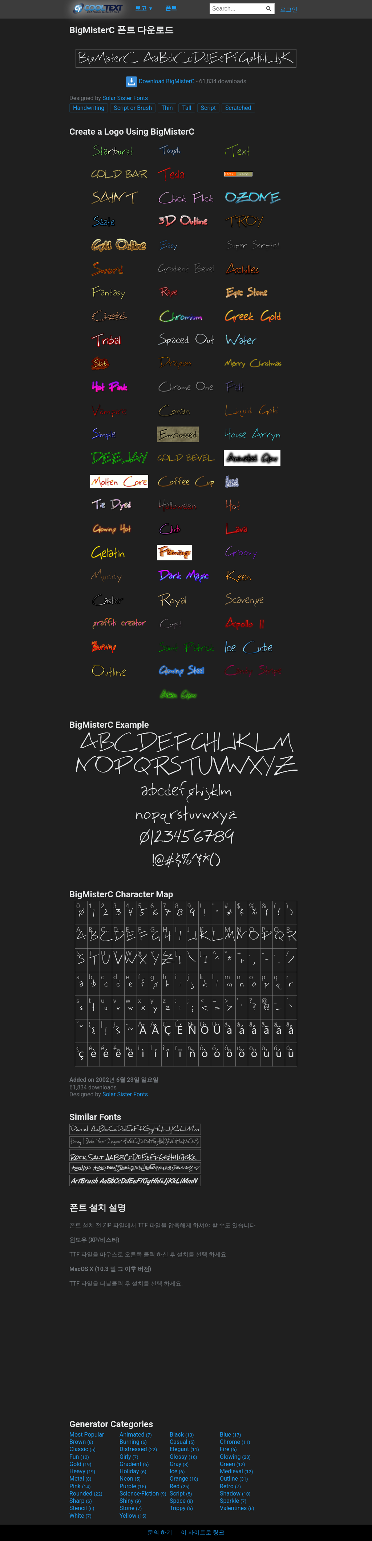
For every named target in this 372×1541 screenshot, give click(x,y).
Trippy (181, 1508)
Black (182, 1434)
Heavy (82, 1471)
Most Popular (86, 1434)
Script (208, 107)
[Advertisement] (34, 133)
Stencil (81, 1508)
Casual (182, 1441)
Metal (80, 1478)
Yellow (133, 1515)
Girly (129, 1456)
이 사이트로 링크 (203, 1532)
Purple (133, 1486)
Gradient (134, 1464)
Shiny (130, 1500)
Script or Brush (133, 107)
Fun (79, 1456)
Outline (234, 1478)
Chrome (235, 1441)
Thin (167, 107)
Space (181, 1500)
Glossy (183, 1456)
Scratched (238, 107)
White (80, 1515)
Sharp (80, 1500)
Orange (184, 1478)
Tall (186, 107)
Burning (133, 1441)
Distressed (138, 1449)
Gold (80, 1464)
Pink (80, 1486)
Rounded (85, 1493)
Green (232, 1464)
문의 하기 (159, 1532)
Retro (230, 1486)
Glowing (235, 1456)
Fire (228, 1449)
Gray (179, 1464)
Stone (131, 1508)
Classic (82, 1449)
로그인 (289, 9)
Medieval (236, 1471)
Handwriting (88, 107)
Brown (81, 1441)
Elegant (184, 1449)
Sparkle (233, 1500)
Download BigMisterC (160, 81)
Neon (130, 1478)
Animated (136, 1434)
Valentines (237, 1508)
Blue (230, 1434)
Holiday (133, 1471)
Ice (177, 1471)
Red (180, 1486)
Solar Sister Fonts (125, 98)
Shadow (235, 1493)
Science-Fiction (143, 1493)
